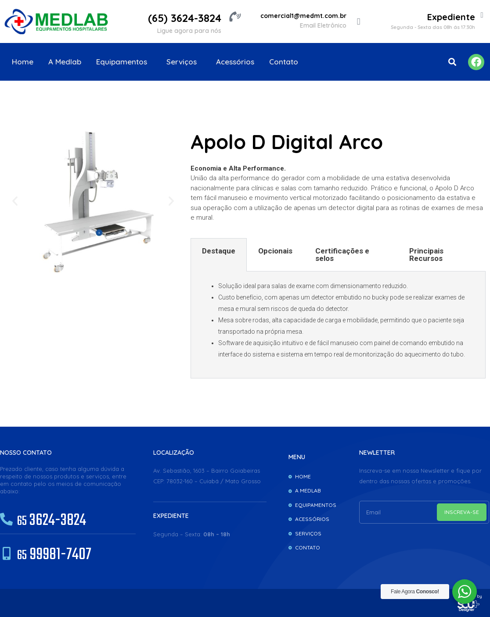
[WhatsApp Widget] (464, 591)
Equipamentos (123, 61)
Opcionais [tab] (275, 250)
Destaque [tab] (218, 250)
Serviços (183, 61)
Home (22, 61)
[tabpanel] (338, 324)
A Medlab (64, 61)
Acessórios (235, 61)
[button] (452, 62)
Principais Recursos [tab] (426, 254)
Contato (283, 61)
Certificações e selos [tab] (342, 254)
